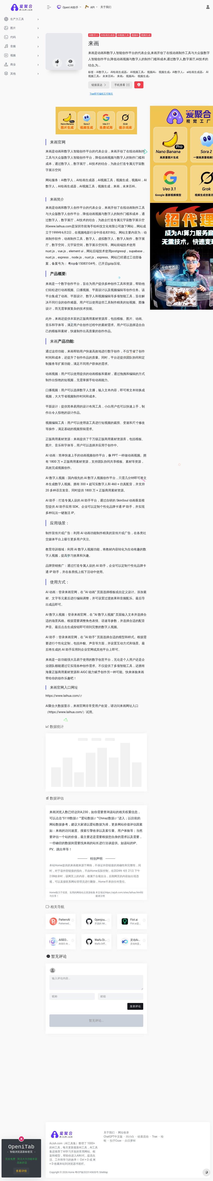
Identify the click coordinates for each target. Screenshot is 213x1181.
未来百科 (108, 76)
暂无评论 (59, 956)
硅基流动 (143, 1136)
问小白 (130, 1136)
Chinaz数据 (106, 818)
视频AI (135, 35)
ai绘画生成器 (194, 72)
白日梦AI (130, 1140)
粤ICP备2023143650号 (87, 1172)
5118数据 (69, 818)
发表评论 (135, 1006)
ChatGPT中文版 (113, 1136)
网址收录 (123, 1132)
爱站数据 (87, 818)
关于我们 (105, 7)
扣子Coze (115, 1140)
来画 (119, 76)
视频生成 (145, 35)
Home (71, 1172)
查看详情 (21, 1170)
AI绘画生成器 (108, 35)
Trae (154, 1136)
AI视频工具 (123, 35)
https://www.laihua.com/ (63, 696)
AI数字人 (93, 35)
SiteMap (103, 1172)
